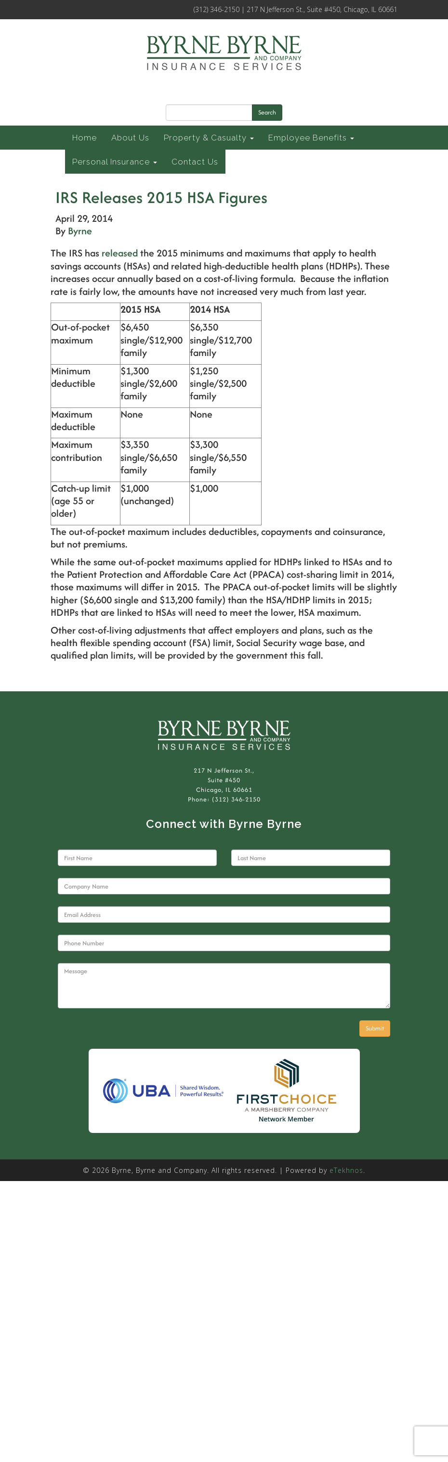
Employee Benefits (311, 137)
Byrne (80, 231)
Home (84, 137)
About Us (130, 137)
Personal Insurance (114, 161)
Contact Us (194, 161)
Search (267, 112)
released (120, 253)
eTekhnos (346, 1170)
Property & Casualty (209, 137)
